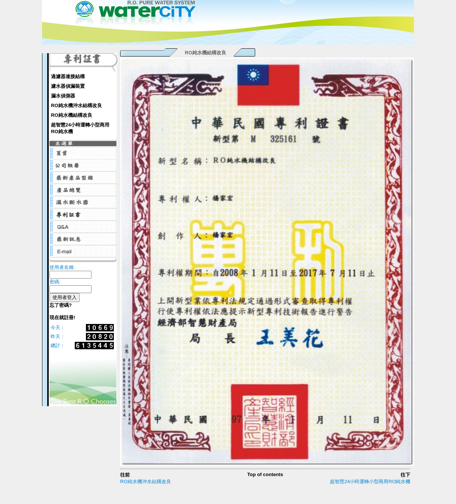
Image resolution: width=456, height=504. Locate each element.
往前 (125, 475)
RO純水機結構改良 (71, 115)
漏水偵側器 (63, 96)
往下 (405, 475)
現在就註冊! (62, 317)
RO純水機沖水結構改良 (76, 105)
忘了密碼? (60, 305)
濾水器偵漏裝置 (68, 86)
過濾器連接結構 (68, 76)
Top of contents (265, 474)
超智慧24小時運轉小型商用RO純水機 (80, 128)
